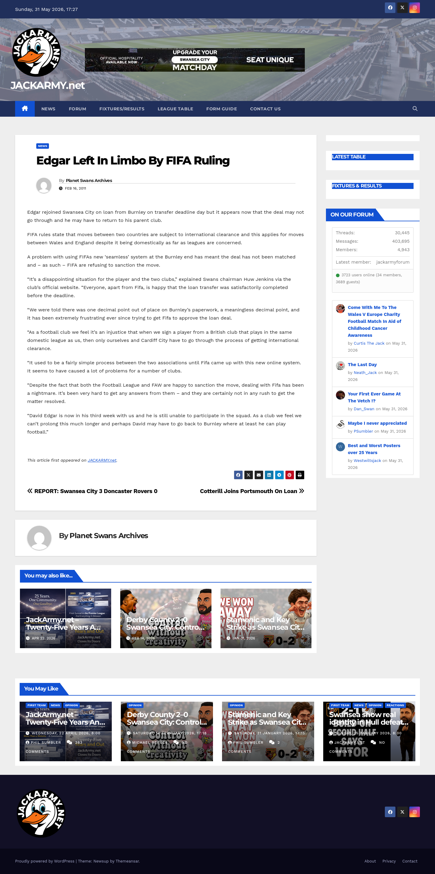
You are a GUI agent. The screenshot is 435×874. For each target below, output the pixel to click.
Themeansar (127, 861)
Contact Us (265, 109)
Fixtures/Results (121, 109)
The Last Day (362, 364)
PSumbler (363, 431)
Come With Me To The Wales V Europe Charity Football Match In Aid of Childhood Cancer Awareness (374, 321)
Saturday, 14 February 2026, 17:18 (170, 733)
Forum (77, 109)
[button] (415, 109)
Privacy (389, 861)
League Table (175, 109)
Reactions (395, 705)
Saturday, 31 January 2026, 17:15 (269, 733)
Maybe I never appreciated (377, 423)
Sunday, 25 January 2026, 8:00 (368, 733)
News (48, 109)
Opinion (71, 705)
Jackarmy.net (347, 742)
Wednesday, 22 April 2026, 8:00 (66, 733)
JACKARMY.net (48, 85)
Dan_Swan (364, 408)
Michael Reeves (148, 742)
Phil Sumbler (44, 742)
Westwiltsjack (367, 460)
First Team (36, 705)
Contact (409, 861)
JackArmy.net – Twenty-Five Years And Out (65, 627)
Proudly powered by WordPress (45, 861)
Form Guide (221, 109)
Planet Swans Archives (89, 180)
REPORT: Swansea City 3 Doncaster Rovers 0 (92, 491)
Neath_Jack (365, 372)
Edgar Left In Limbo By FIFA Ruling (133, 160)
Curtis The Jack (369, 343)
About (370, 861)
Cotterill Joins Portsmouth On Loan (252, 491)
